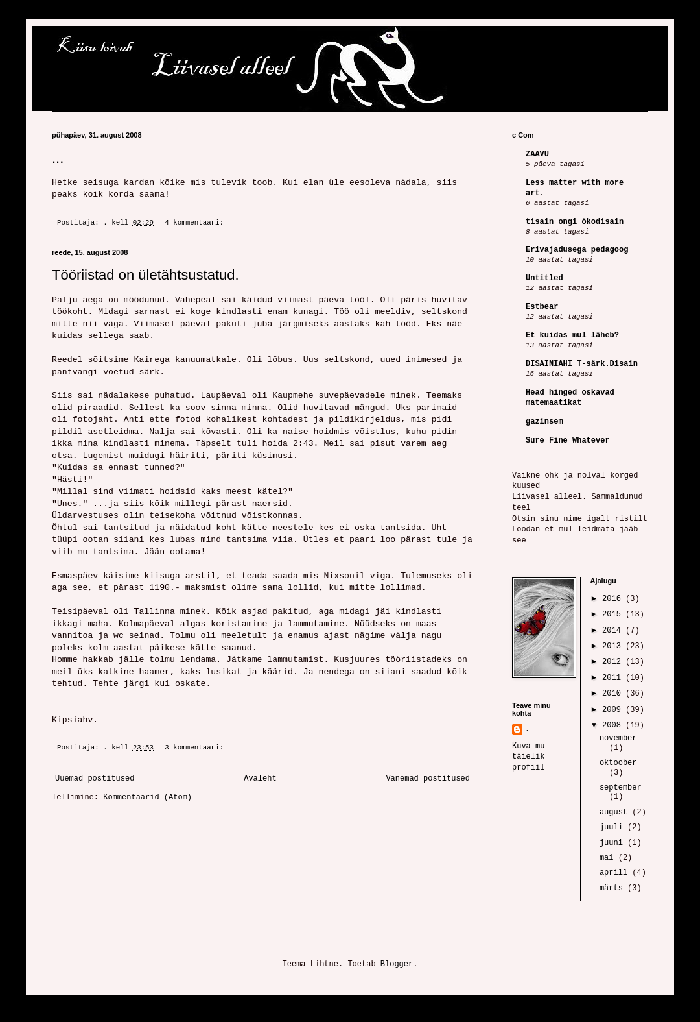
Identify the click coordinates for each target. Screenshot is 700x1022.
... (58, 158)
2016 (613, 598)
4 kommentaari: (196, 222)
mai (609, 857)
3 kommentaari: (196, 747)
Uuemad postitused (94, 778)
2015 (613, 614)
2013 (613, 646)
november (618, 738)
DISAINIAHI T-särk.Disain (582, 364)
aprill (616, 872)
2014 (613, 630)
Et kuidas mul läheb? (572, 335)
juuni (613, 842)
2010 (613, 693)
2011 (613, 678)
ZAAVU (537, 154)
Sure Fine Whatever (568, 440)
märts (613, 888)
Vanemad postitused (428, 778)
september (621, 787)
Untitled (544, 278)
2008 (613, 725)
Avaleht (260, 778)
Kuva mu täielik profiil (528, 757)
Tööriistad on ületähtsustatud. (145, 275)
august (616, 812)
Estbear (542, 306)
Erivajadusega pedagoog (577, 249)
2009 (613, 709)
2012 (613, 661)
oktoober (618, 763)
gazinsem (544, 421)
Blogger (396, 964)
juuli (613, 827)
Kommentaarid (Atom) (147, 797)
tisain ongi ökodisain (575, 221)
